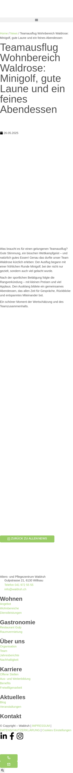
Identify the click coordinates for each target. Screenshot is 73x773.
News (14, 33)
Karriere (11, 669)
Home (4, 33)
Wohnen (11, 599)
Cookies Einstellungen (56, 730)
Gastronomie (17, 622)
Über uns (12, 641)
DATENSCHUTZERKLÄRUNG (20, 730)
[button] (36, 19)
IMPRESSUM (41, 725)
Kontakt (10, 716)
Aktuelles (12, 697)
